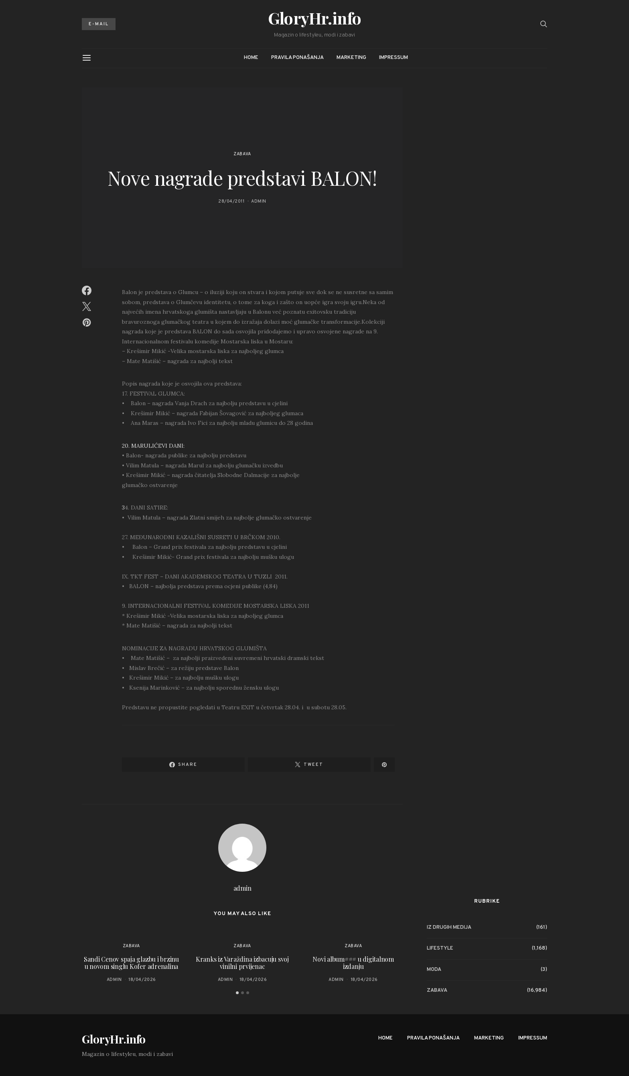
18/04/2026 (142, 980)
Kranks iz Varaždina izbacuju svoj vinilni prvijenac (242, 962)
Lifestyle (440, 948)
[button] (237, 992)
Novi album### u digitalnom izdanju (353, 962)
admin (258, 201)
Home (251, 58)
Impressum (393, 58)
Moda (434, 969)
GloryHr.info (314, 18)
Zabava (242, 154)
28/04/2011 (231, 201)
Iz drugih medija (449, 927)
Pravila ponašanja (297, 58)
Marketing (351, 58)
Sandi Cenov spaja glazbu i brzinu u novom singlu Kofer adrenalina (131, 962)
